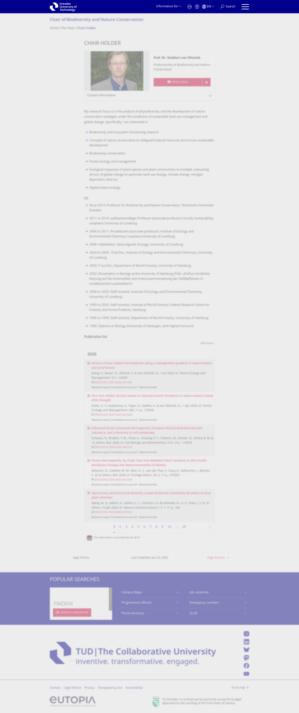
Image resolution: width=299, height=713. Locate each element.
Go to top (238, 687)
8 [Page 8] (156, 527)
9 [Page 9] (162, 527)
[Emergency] (189, 7)
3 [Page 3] (126, 527)
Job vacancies (199, 592)
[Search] (227, 6)
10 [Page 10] (169, 527)
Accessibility (134, 688)
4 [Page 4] (132, 527)
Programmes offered (136, 602)
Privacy (89, 688)
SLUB (193, 613)
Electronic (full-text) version (113, 382)
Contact (55, 688)
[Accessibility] (197, 7)
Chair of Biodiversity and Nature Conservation (96, 20)
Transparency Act (110, 688)
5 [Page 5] (138, 527)
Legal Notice (72, 688)
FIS (138, 538)
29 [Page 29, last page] (184, 527)
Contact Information (101, 95)
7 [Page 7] (150, 527)
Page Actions (216, 558)
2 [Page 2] (120, 527)
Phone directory (132, 613)
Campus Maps (131, 592)
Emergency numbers (204, 602)
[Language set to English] (208, 6)
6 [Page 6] (144, 527)
